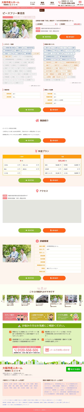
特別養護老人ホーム (73, 385)
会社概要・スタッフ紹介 (8, 404)
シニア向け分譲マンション (70, 389)
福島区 (15, 387)
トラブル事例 (58, 400)
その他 (66, 393)
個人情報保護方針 (18, 404)
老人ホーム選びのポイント (48, 400)
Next (82, 301)
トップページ (5, 400)
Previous (1, 301)
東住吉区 (36, 385)
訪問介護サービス (48, 391)
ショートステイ (47, 389)
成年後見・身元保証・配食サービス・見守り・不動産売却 (15, 402)
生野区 (9, 385)
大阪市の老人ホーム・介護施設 (13, 7)
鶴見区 (21, 385)
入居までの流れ (31, 400)
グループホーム (47, 385)
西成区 (32, 383)
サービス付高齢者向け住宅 (71, 383)
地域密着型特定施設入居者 (73, 391)
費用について (38, 400)
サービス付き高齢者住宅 (49, 393)
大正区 (27, 383)
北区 (31, 387)
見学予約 (47, 37)
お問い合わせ (66, 402)
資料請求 (70, 37)
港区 (24, 383)
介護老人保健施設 (56, 385)
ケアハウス (56, 387)
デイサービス (56, 391)
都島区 (36, 383)
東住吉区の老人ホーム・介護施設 (28, 7)
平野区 (10, 387)
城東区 (17, 385)
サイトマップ (26, 404)
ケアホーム (62, 387)
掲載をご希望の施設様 (49, 402)
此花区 (20, 383)
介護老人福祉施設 (60, 393)
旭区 (14, 385)
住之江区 (6, 387)
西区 (19, 387)
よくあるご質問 (58, 402)
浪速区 (27, 387)
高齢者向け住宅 (72, 393)
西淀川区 (6, 383)
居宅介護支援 (63, 391)
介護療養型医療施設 (48, 387)
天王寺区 (23, 387)
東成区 (5, 385)
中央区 (35, 387)
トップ (4, 7)
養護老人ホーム (64, 385)
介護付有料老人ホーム (49, 383)
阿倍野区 (26, 385)
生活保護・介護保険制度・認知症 (36, 402)
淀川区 (10, 383)
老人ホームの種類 (13, 400)
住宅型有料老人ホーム (60, 383)
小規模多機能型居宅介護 (71, 387)
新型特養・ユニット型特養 (58, 389)
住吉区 (31, 385)
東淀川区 (15, 383)
